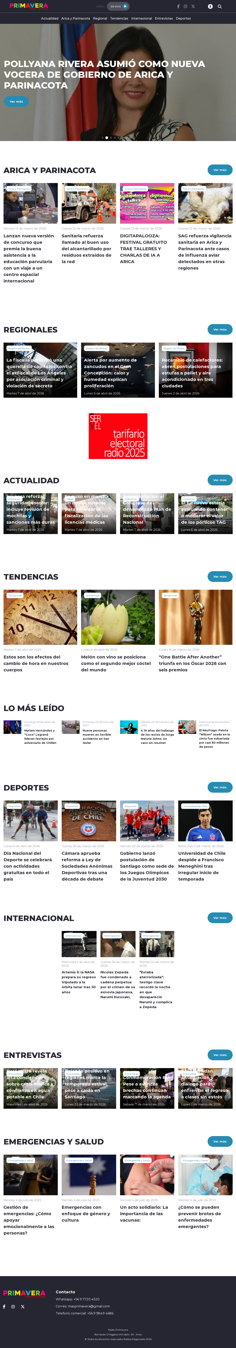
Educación (14, 498)
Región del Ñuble (174, 348)
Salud (70, 498)
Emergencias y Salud (20, 1160)
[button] (103, 138)
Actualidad (49, 18)
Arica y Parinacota (75, 18)
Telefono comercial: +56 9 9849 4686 (84, 1313)
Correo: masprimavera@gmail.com (83, 1306)
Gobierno (131, 498)
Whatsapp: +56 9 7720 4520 (77, 1299)
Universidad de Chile (195, 806)
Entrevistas (164, 18)
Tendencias (119, 18)
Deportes (183, 18)
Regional (100, 18)
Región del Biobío (19, 348)
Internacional (141, 18)
